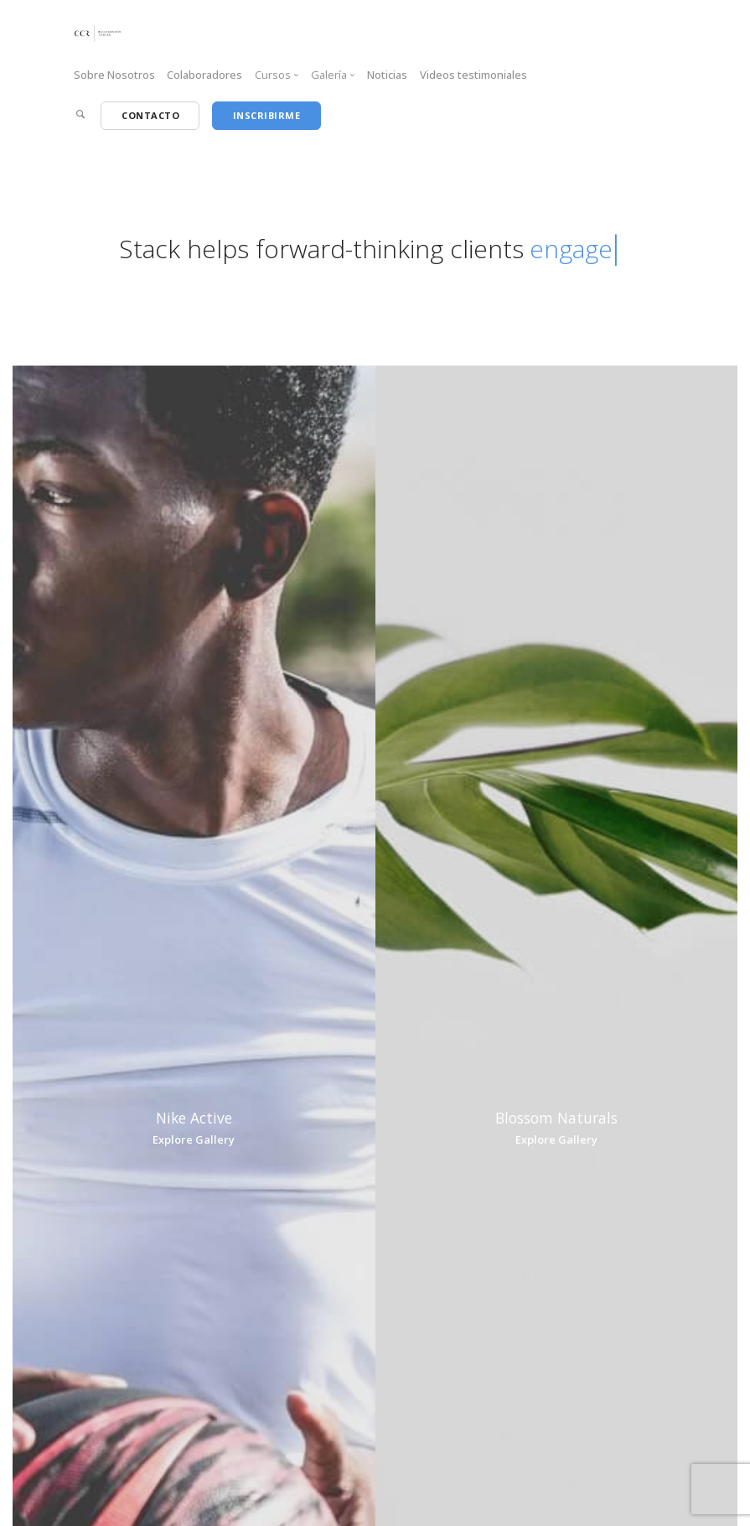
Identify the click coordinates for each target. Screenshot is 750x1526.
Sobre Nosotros (114, 74)
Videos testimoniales (473, 74)
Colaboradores (204, 74)
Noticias (387, 74)
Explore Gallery (194, 1139)
